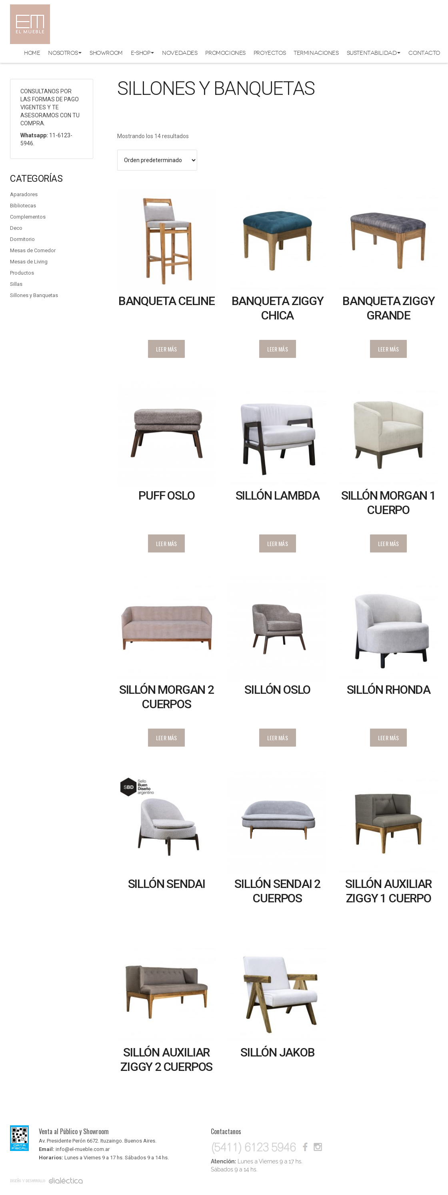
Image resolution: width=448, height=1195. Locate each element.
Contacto (424, 53)
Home (32, 53)
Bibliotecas (23, 206)
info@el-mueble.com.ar (83, 1149)
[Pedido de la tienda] (157, 160)
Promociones (225, 53)
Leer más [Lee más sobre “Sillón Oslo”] (277, 737)
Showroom (106, 53)
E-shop (142, 53)
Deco (16, 228)
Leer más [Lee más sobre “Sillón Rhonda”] (388, 737)
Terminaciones (316, 53)
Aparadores (24, 194)
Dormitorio (22, 239)
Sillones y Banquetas (34, 295)
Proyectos (270, 53)
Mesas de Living (29, 262)
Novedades (179, 53)
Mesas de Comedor (33, 250)
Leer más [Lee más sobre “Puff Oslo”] (166, 543)
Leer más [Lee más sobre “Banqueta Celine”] (166, 349)
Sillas (16, 284)
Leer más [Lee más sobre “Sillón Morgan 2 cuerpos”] (166, 737)
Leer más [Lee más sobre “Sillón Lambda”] (277, 543)
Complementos (28, 217)
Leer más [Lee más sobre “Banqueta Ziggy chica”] (277, 349)
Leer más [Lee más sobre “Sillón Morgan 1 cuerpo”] (388, 543)
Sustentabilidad (374, 53)
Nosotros (65, 53)
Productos (22, 273)
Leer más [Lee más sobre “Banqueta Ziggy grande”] (388, 349)
